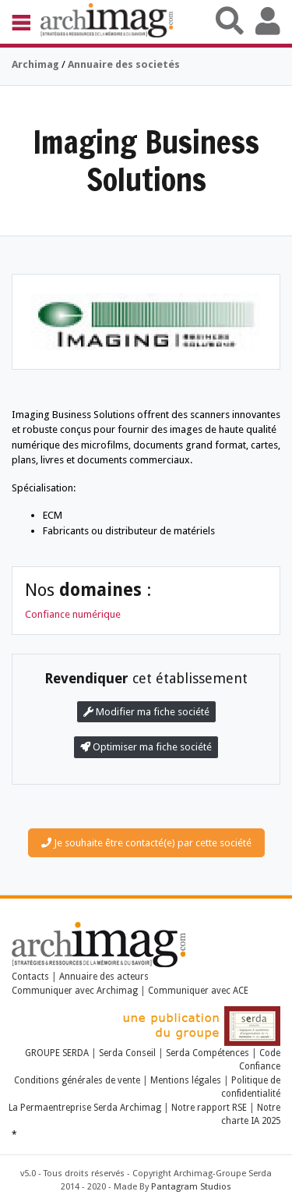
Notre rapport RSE (209, 1107)
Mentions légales (185, 1080)
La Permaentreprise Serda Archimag (85, 1107)
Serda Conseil (127, 1053)
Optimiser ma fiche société (146, 747)
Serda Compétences (207, 1053)
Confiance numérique (73, 614)
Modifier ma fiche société (146, 712)
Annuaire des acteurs (104, 976)
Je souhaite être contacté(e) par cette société (146, 843)
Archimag (35, 64)
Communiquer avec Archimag (75, 990)
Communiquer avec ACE (198, 990)
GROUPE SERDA (58, 1053)
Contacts (30, 976)
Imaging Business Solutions (146, 160)
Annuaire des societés (124, 64)
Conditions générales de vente (77, 1080)
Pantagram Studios (191, 1187)
